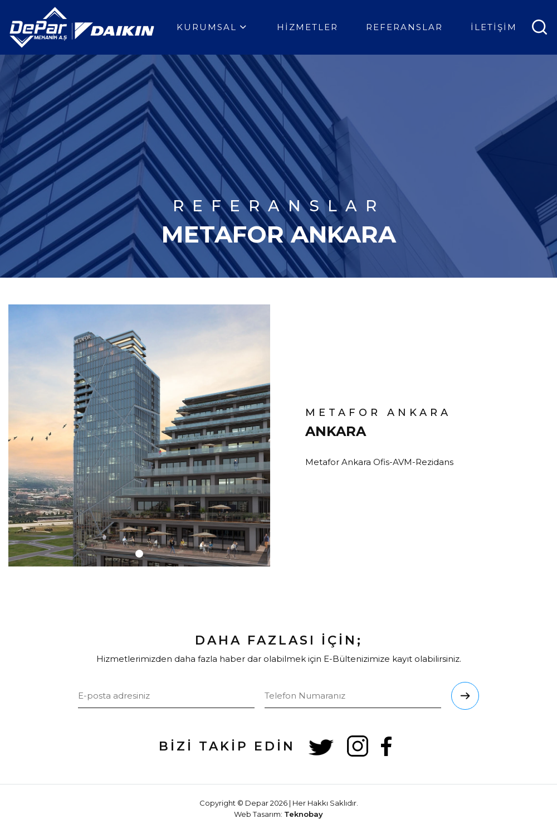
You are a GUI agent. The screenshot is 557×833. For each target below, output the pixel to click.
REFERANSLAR (404, 27)
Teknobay (303, 814)
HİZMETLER (307, 27)
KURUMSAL (213, 27)
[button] (139, 554)
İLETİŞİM (494, 27)
